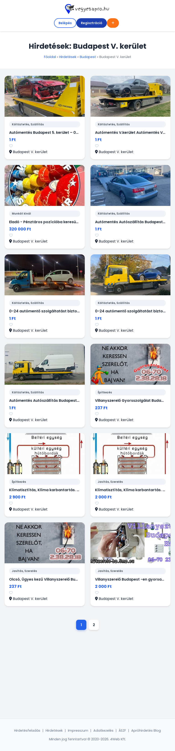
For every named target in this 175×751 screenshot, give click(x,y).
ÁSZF (122, 730)
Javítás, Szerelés (110, 482)
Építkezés (105, 392)
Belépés (65, 23)
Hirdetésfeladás (27, 730)
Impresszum (78, 730)
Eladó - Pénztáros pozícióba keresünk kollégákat (55, 222)
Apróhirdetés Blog (146, 730)
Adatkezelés (103, 730)
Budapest (88, 57)
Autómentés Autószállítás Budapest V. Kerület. (52, 400)
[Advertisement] (87, 675)
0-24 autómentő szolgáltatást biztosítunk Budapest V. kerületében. (72, 311)
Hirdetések (67, 57)
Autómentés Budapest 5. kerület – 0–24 (46, 132)
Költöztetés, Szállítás (28, 124)
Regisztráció (91, 23)
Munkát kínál (21, 213)
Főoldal (50, 57)
